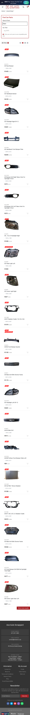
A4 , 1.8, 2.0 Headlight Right (12, 235)
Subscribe (24, 696)
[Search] (15, 24)
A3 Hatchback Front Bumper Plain (13, 149)
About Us (7, 671)
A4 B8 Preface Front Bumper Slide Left (15, 458)
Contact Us (7, 669)
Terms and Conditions (7, 674)
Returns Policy (7, 676)
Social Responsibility (7, 681)
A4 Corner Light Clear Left (11, 598)
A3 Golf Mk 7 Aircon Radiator (12, 486)
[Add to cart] (27, 71)
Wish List (22, 674)
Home (3, 11)
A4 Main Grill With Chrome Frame (13, 374)
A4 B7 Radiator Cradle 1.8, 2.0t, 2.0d (14, 319)
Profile (22, 669)
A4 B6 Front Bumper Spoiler (12, 347)
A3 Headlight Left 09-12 (11, 402)
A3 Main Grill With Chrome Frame (13, 541)
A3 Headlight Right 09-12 (11, 121)
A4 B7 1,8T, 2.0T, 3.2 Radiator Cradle (14, 513)
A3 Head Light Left (9, 263)
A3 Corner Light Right (10, 291)
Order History (22, 671)
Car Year (5, 27)
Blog (7, 679)
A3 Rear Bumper (9, 66)
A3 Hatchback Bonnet (10, 93)
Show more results (23, 608)
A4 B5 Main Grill (8, 430)
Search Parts (6, 20)
